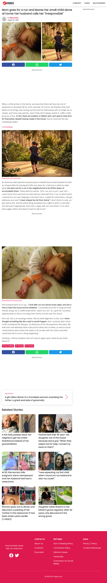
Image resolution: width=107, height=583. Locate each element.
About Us (38, 543)
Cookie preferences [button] (92, 548)
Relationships (99, 3)
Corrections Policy (62, 548)
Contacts (38, 548)
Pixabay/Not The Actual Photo (11, 178)
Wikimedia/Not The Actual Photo (12, 300)
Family (87, 3)
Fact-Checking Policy (63, 543)
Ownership (58, 556)
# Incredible (8, 346)
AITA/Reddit (8, 127)
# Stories (29, 346)
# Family (19, 346)
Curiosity (77, 3)
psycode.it (39, 552)
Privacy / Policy (90, 543)
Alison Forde (14, 18)
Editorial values (61, 552)
